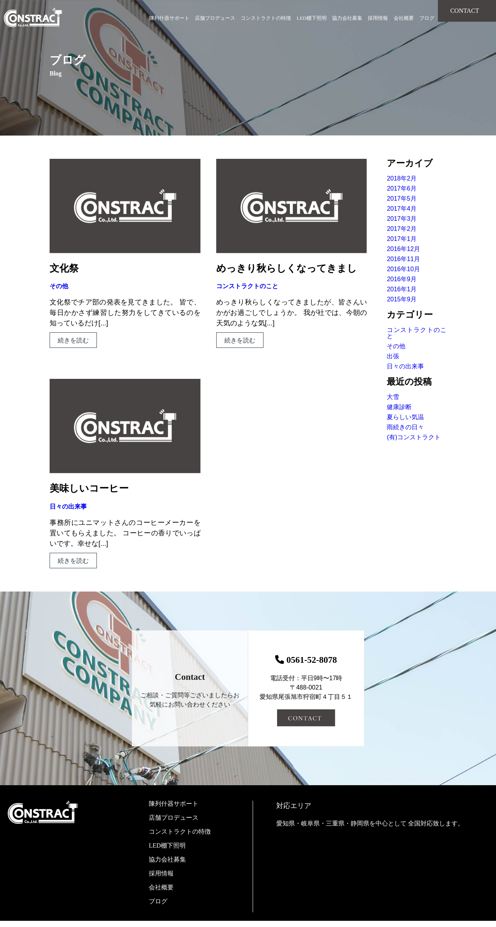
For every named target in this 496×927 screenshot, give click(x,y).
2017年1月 (402, 239)
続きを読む (73, 340)
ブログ (426, 18)
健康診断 (399, 407)
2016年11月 (403, 259)
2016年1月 (402, 289)
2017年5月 (402, 198)
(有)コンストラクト (414, 437)
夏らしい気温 (405, 417)
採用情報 (378, 18)
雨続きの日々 (405, 427)
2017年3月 (402, 218)
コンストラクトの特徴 (266, 18)
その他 (59, 286)
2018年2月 (402, 178)
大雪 (393, 397)
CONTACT (464, 10)
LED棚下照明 (312, 18)
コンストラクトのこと (247, 286)
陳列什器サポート (169, 18)
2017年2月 (402, 228)
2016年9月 (402, 279)
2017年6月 (402, 188)
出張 (393, 356)
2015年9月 (402, 299)
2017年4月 (402, 208)
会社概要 (404, 18)
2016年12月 (403, 249)
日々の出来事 (68, 506)
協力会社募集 (347, 18)
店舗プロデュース (215, 18)
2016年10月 (403, 269)
